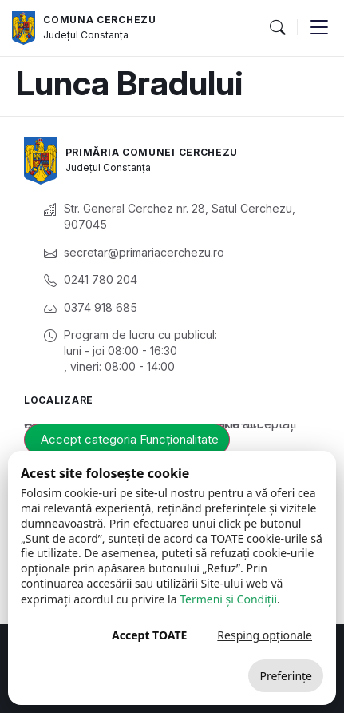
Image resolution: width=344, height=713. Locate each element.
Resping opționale (264, 635)
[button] (277, 28)
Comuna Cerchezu (99, 20)
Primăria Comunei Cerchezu (152, 152)
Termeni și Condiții (228, 599)
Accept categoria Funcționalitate (130, 439)
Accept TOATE (149, 635)
